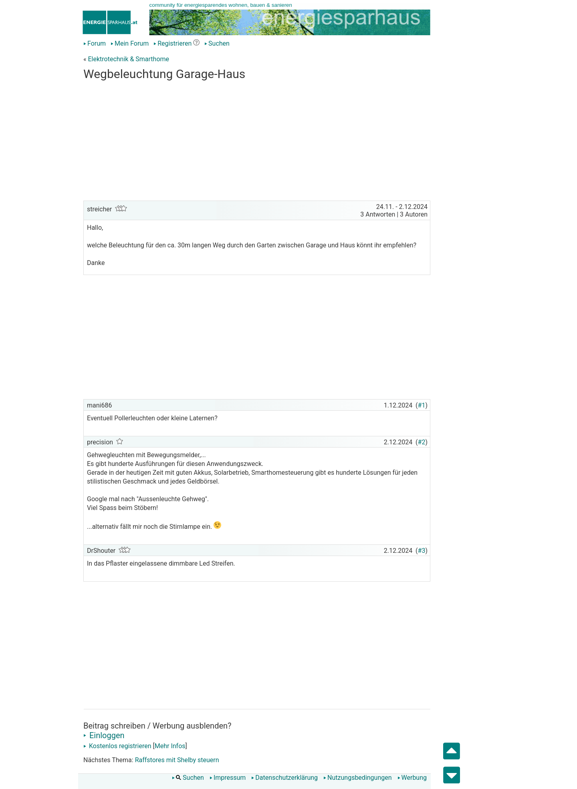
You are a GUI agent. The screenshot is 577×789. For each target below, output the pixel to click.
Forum (94, 43)
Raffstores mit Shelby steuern (177, 760)
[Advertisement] (256, 142)
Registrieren (172, 43)
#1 (422, 405)
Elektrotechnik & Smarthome (128, 59)
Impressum (228, 777)
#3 (422, 550)
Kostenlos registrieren (117, 746)
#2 (422, 442)
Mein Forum (130, 43)
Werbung (412, 777)
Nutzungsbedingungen (357, 777)
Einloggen (104, 735)
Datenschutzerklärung (284, 777)
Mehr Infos (170, 746)
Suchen (217, 43)
